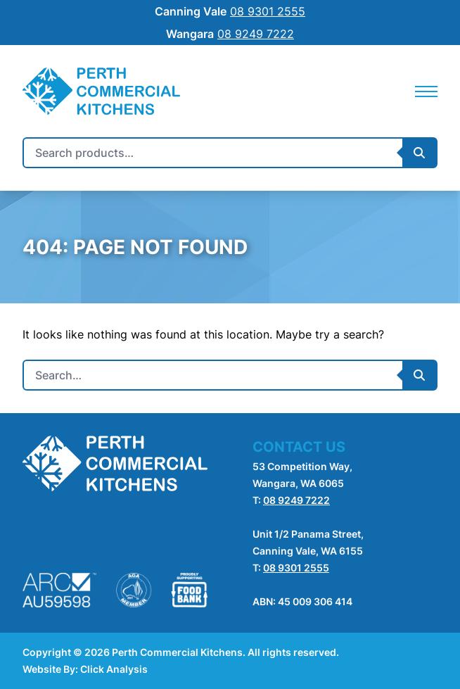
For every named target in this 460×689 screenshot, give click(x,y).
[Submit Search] (419, 153)
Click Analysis (114, 669)
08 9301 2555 (296, 568)
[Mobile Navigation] (426, 91)
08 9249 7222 (296, 500)
